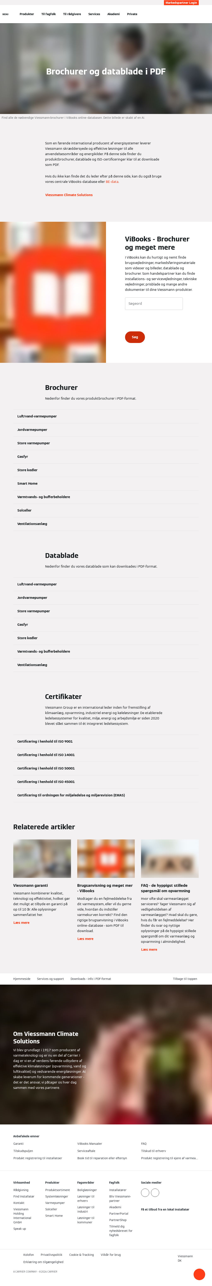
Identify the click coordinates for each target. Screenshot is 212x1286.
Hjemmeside (21, 979)
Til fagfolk (48, 14)
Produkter (27, 14)
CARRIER (52, 1271)
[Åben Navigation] (5, 14)
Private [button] (132, 14)
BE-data (112, 182)
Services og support (50, 979)
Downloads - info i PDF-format (91, 979)
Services (94, 14)
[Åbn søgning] (197, 14)
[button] (199, 1274)
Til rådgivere (72, 14)
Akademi (113, 14)
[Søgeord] (154, 303)
